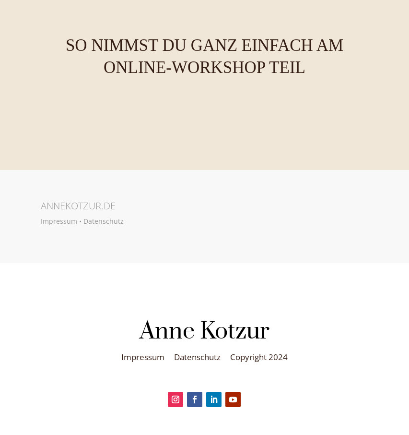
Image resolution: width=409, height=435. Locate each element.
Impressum (59, 221)
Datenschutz (103, 221)
